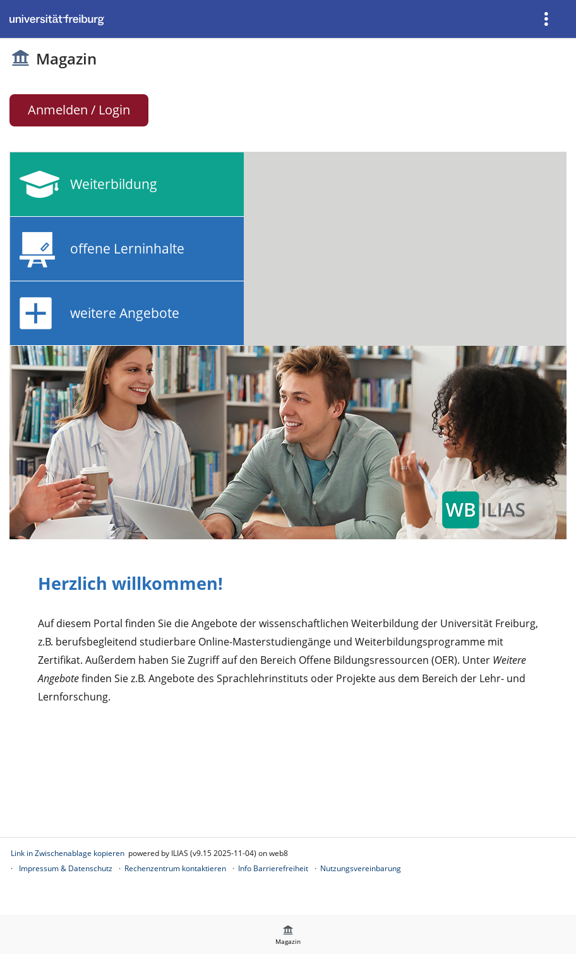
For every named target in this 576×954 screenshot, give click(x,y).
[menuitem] (548, 19)
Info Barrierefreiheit (273, 868)
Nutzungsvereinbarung (360, 868)
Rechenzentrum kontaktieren (175, 868)
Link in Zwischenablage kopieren (67, 853)
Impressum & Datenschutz (65, 868)
